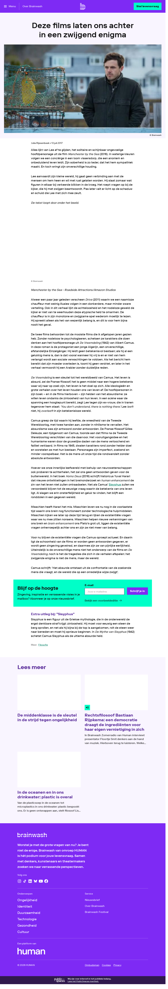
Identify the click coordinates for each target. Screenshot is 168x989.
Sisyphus (115, 484)
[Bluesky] (35, 881)
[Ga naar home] (82, 6)
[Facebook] (46, 881)
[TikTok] (25, 881)
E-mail (89, 585)
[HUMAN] (31, 951)
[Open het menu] (10, 6)
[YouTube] (41, 881)
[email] (104, 591)
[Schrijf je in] (137, 591)
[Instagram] (19, 881)
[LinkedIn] (30, 881)
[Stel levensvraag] (147, 6)
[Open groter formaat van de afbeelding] (83, 245)
